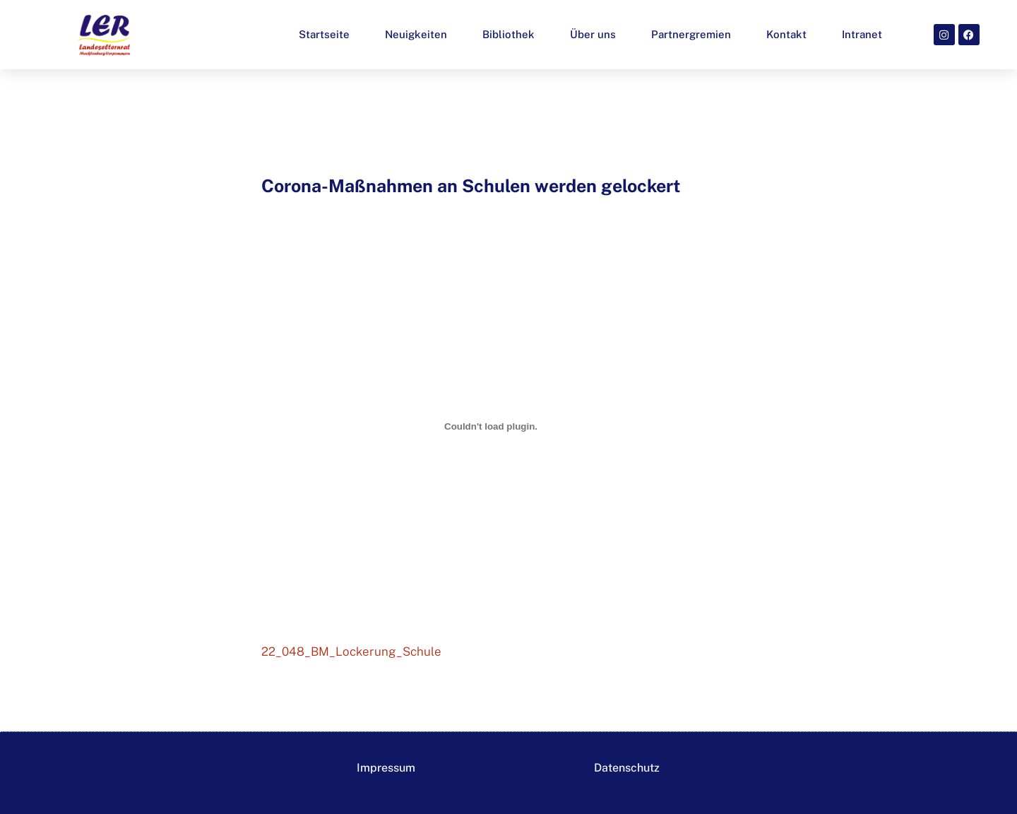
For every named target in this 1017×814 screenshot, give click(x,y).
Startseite (324, 34)
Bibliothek (508, 34)
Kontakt (786, 34)
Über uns (593, 34)
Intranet (862, 34)
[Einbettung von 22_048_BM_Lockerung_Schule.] (490, 426)
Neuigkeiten (416, 34)
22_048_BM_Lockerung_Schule (351, 651)
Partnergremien (691, 34)
